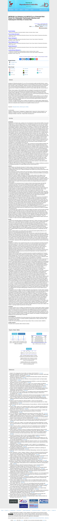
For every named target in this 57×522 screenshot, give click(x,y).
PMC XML (39, 72)
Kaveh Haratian (11, 31)
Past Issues (19, 510)
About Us (7, 510)
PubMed (41, 373)
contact (44, 520)
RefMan (11, 72)
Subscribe (44, 510)
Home (2, 510)
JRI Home (11, 9)
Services (27, 9)
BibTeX (39, 71)
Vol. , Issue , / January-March (41, 23)
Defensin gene (22, 106)
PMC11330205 (45, 26)
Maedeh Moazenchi (12, 46)
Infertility (26, 106)
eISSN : (17, 520)
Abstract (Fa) (12, 71)
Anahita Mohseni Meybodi (14, 50)
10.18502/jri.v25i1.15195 (42, 25)
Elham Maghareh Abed (13, 42)
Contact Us (54, 510)
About (16, 9)
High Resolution (22, 333)
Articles (21, 9)
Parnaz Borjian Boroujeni (13, 34)
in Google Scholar (13, 62)
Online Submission (43, 9)
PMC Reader (12, 74)
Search (32, 9)
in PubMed (11, 64)
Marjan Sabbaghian (12, 38)
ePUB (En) (25, 71)
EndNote (25, 72)
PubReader (25, 68)
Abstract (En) (40, 69)
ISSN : (24, 520)
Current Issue (12, 510)
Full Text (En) (12, 69)
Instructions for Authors (36, 510)
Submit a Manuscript (26, 510)
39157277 (33, 26)
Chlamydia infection (15, 106)
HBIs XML (25, 74)
